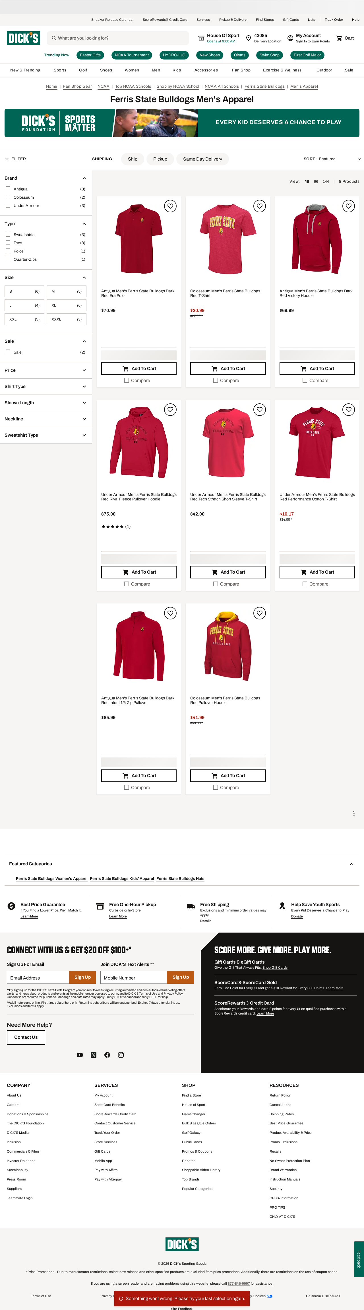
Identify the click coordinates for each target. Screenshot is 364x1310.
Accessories (207, 70)
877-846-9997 (239, 1284)
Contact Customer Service (115, 1123)
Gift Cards (291, 20)
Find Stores (265, 20)
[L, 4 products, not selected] (24, 305)
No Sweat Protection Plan (290, 1161)
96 (316, 181)
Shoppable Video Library (201, 1170)
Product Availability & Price (291, 1133)
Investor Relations (21, 1161)
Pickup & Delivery (233, 20)
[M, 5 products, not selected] (66, 291)
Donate (297, 916)
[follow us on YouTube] (79, 1056)
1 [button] (354, 812)
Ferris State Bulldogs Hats (180, 878)
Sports (60, 70)
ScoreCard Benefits (109, 1105)
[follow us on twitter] (93, 1056)
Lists (311, 20)
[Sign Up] (82, 977)
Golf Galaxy (191, 1133)
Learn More (29, 916)
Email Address (25, 978)
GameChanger (193, 1114)
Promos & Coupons (197, 1151)
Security (276, 1189)
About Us (14, 1095)
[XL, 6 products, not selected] (66, 305)
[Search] (123, 38)
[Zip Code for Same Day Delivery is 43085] (264, 38)
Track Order (334, 20)
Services (203, 20)
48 (307, 181)
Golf (83, 70)
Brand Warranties (283, 1170)
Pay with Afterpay (108, 1179)
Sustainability (17, 1170)
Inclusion (14, 1142)
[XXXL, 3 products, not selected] (66, 319)
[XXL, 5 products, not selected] (24, 319)
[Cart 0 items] (345, 38)
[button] (132, 159)
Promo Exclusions (283, 1142)
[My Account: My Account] (309, 38)
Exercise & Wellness (283, 70)
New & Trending (25, 70)
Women (132, 70)
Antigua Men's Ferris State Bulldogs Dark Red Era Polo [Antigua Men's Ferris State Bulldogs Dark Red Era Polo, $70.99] (137, 293)
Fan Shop (241, 70)
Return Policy (280, 1095)
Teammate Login (20, 1198)
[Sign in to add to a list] (170, 206)
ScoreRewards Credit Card (115, 1114)
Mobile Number (119, 978)
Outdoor (324, 70)
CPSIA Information (284, 1198)
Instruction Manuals (285, 1179)
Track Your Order (107, 1133)
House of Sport (193, 1105)
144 (326, 181)
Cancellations (280, 1105)
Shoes (106, 70)
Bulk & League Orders (199, 1123)
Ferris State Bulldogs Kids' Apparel (122, 878)
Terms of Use (41, 1296)
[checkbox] (139, 380)
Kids (177, 70)
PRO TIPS (277, 1208)
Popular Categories (197, 1189)
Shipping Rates (282, 1114)
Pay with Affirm (105, 1170)
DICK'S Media (18, 1133)
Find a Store (191, 1095)
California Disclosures (323, 1296)
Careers (13, 1105)
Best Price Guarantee (286, 1123)
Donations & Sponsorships (27, 1114)
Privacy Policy (111, 1296)
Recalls (275, 1151)
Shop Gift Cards (275, 968)
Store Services (105, 1142)
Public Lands (192, 1142)
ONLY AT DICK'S (282, 1217)
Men (156, 70)
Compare (137, 380)
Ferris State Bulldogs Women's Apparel (52, 878)
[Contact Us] (26, 1037)
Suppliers (14, 1189)
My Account (103, 1095)
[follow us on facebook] (107, 1056)
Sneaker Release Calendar (112, 20)
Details (205, 921)
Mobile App (103, 1161)
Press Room (16, 1179)
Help (355, 20)
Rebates (188, 1161)
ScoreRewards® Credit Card (165, 20)
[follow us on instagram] (120, 1056)
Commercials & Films (23, 1151)
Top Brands (191, 1179)
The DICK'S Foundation (25, 1123)
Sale (349, 70)
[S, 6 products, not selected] (24, 291)
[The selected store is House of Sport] (219, 38)
